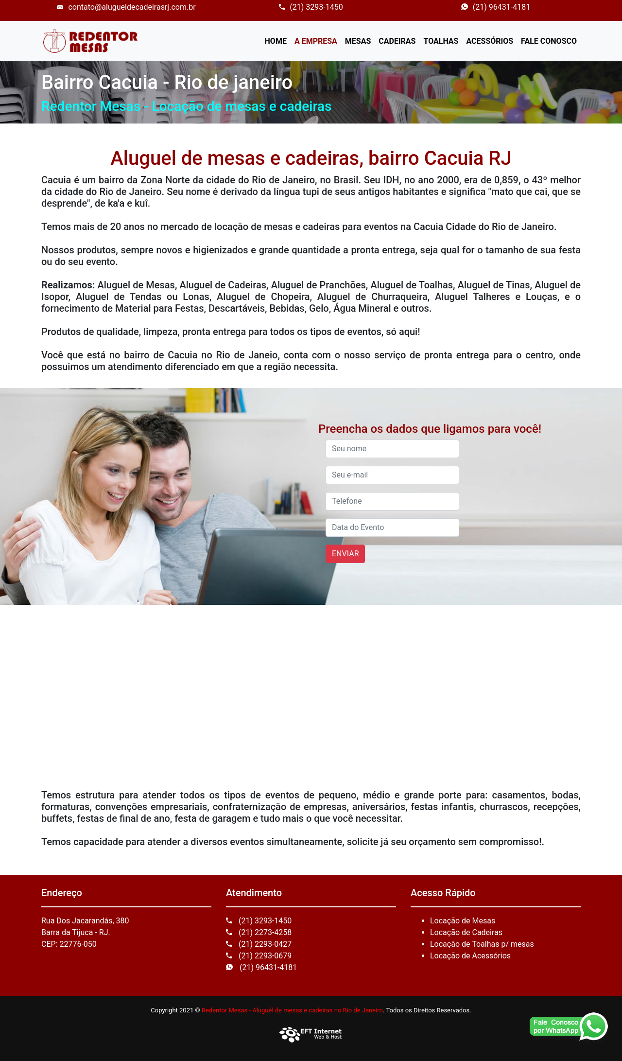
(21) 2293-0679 (259, 955)
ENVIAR (345, 553)
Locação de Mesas (462, 920)
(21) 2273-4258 (259, 932)
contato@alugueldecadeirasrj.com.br (126, 7)
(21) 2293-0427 (259, 944)
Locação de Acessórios (470, 955)
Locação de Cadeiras (466, 932)
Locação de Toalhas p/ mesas (482, 944)
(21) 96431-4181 (495, 7)
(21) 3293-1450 (311, 7)
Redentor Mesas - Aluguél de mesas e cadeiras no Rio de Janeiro (292, 1010)
